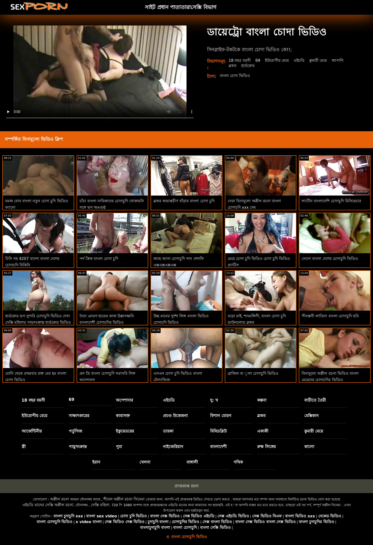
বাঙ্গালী (192, 462)
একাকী (262, 431)
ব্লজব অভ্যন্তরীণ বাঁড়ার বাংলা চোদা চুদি (183, 201)
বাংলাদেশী (218, 446)
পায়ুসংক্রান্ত (78, 446)
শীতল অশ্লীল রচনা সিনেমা (124, 499)
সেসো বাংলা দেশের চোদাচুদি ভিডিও (330, 258)
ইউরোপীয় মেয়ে (277, 60)
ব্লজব (232, 65)
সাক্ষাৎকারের (79, 415)
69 (257, 60)
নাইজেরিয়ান (173, 446)
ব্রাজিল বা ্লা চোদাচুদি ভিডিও (253, 373)
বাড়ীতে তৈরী (315, 400)
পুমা (119, 446)
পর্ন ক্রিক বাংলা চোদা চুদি (98, 258)
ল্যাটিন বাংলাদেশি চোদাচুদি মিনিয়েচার (331, 201)
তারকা (168, 431)
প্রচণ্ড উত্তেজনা (175, 415)
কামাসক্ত (123, 415)
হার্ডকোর (248, 65)
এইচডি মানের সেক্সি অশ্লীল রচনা (47, 505)
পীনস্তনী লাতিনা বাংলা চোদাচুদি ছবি (330, 316)
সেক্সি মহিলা (100, 505)
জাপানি (338, 60)
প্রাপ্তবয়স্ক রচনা (186, 486)
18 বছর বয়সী (240, 60)
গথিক (238, 462)
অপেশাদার (124, 400)
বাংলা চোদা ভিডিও (235, 75)
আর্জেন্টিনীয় (32, 431)
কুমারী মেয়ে (318, 60)
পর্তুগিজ (75, 431)
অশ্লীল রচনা (59, 499)
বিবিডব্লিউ (218, 431)
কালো (309, 446)
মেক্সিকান (311, 415)
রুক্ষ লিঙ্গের (266, 446)
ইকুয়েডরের (125, 431)
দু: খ (214, 400)
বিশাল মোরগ (220, 415)
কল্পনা (261, 400)
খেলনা (144, 462)
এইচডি (299, 60)
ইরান (96, 462)
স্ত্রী (24, 446)
